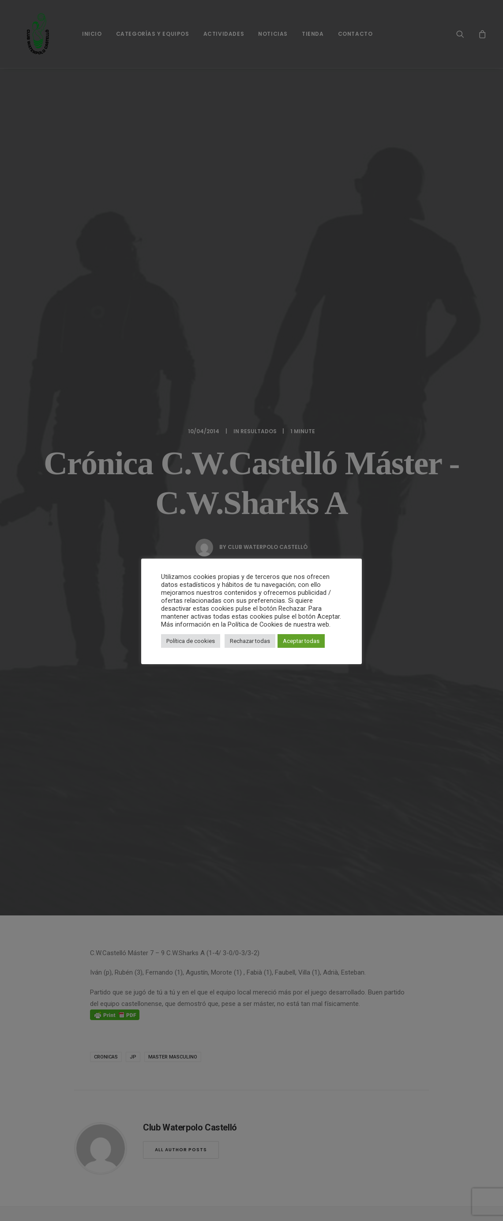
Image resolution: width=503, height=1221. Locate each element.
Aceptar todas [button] (301, 641)
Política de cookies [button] (190, 641)
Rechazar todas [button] (250, 641)
